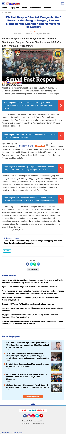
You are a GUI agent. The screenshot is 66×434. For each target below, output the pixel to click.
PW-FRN (7, 251)
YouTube (42, 417)
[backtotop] (33, 405)
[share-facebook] (27, 264)
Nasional (47, 8)
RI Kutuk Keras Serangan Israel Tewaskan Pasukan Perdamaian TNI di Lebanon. (27, 365)
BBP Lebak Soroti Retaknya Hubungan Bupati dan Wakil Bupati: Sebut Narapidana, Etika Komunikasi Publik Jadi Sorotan (27, 345)
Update (40, 146)
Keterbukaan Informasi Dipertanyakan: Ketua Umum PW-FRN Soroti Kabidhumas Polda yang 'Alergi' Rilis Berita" (28, 105)
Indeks (24, 8)
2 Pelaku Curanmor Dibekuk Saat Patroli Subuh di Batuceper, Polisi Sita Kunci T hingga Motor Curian (27, 386)
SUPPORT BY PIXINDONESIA (11, 433)
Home (4, 8)
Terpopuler (14, 8)
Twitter (38, 417)
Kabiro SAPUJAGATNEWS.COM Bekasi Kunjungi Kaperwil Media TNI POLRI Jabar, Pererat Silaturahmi (26, 376)
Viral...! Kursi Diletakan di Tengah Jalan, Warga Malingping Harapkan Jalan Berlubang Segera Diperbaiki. (33, 242)
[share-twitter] (31, 264)
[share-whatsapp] (34, 264)
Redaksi (25, 421)
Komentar (33, 269)
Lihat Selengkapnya (33, 396)
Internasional (35, 8)
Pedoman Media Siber (36, 421)
